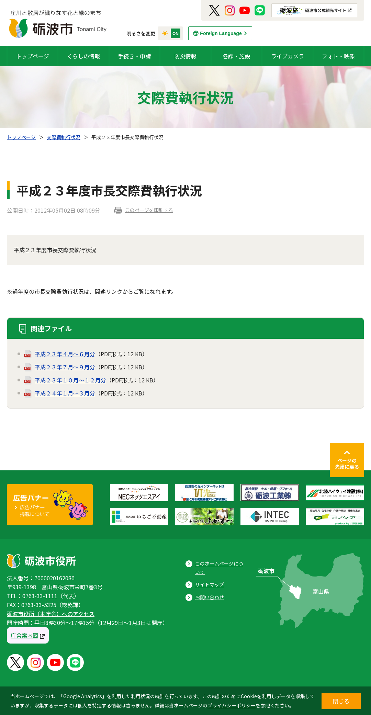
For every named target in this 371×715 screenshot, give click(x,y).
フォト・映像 (338, 56)
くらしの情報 (83, 56)
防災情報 (185, 56)
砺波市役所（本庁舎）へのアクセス (50, 614)
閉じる (341, 701)
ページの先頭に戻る (347, 463)
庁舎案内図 (24, 635)
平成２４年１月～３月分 (65, 393)
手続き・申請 (134, 56)
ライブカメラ (287, 56)
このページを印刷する (149, 209)
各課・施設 (236, 56)
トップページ (32, 56)
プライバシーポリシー (231, 705)
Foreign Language (220, 33)
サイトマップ (209, 584)
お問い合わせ (209, 597)
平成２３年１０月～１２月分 (70, 380)
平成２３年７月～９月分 (65, 367)
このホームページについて (219, 568)
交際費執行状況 (63, 137)
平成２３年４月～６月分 (65, 354)
